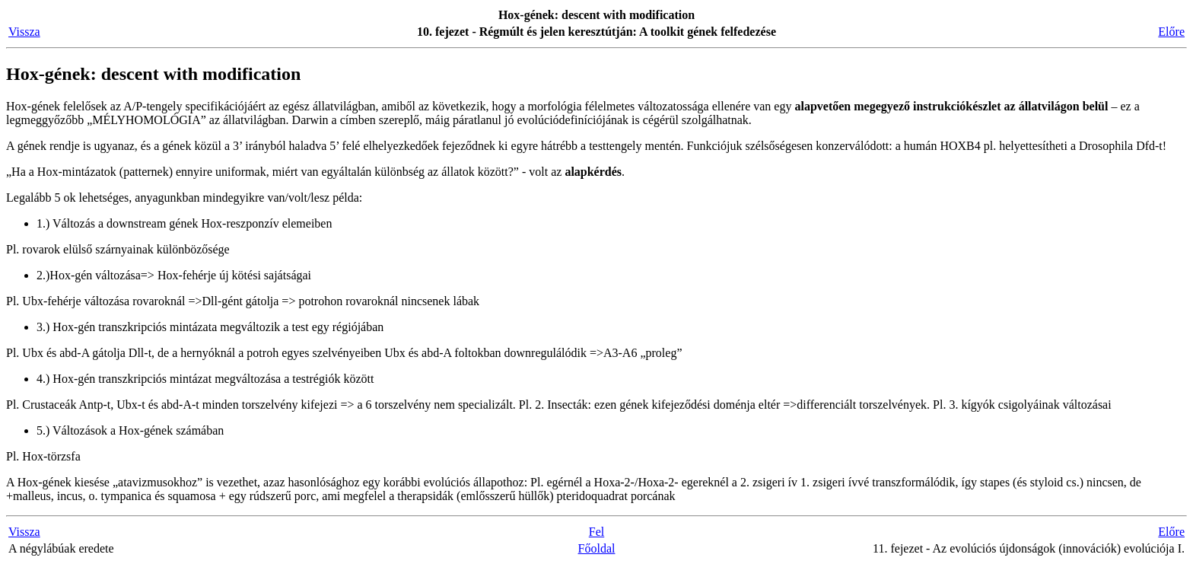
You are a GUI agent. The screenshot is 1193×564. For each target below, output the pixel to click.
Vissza (24, 31)
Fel (596, 531)
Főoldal (597, 548)
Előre (1171, 31)
